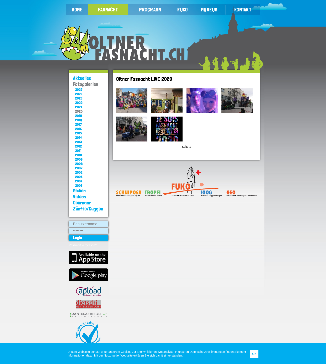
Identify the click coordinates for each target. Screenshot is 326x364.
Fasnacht (108, 9)
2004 (78, 181)
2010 (78, 155)
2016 (78, 129)
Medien (79, 191)
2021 (78, 107)
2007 (79, 168)
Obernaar (82, 203)
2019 (78, 115)
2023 (79, 98)
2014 (78, 137)
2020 (79, 111)
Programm (150, 9)
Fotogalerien (85, 84)
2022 (79, 102)
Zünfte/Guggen (88, 209)
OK (254, 353)
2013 (78, 142)
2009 (79, 159)
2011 (78, 150)
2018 (78, 120)
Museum (209, 9)
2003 (79, 185)
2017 (78, 124)
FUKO (182, 9)
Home (77, 9)
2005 (79, 177)
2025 (79, 89)
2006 (79, 172)
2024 (78, 94)
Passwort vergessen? (83, 245)
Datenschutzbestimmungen (207, 351)
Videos (79, 197)
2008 (79, 163)
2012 (78, 146)
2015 (78, 133)
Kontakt (242, 9)
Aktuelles (82, 78)
